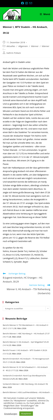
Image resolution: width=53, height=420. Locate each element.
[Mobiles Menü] (45, 14)
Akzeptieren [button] (26, 413)
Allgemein (23, 46)
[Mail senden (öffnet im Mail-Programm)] (30, 3)
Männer (35, 46)
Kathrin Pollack (14, 53)
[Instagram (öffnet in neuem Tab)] (27, 3)
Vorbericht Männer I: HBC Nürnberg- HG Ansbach (24, 384)
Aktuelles (11, 46)
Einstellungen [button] (10, 413)
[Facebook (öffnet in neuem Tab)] (23, 3)
